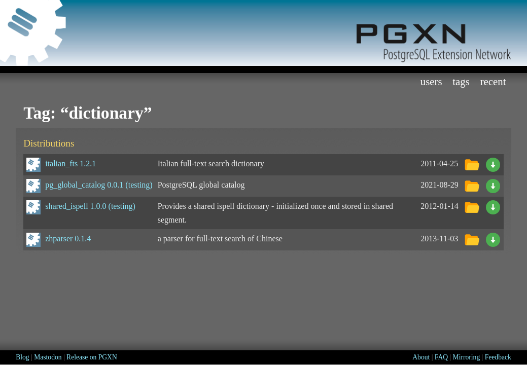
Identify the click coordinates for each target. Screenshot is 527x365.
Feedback (498, 357)
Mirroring (466, 357)
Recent (493, 81)
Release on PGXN (91, 357)
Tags (461, 81)
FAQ (441, 357)
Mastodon (47, 357)
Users (431, 81)
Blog (22, 357)
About (421, 357)
